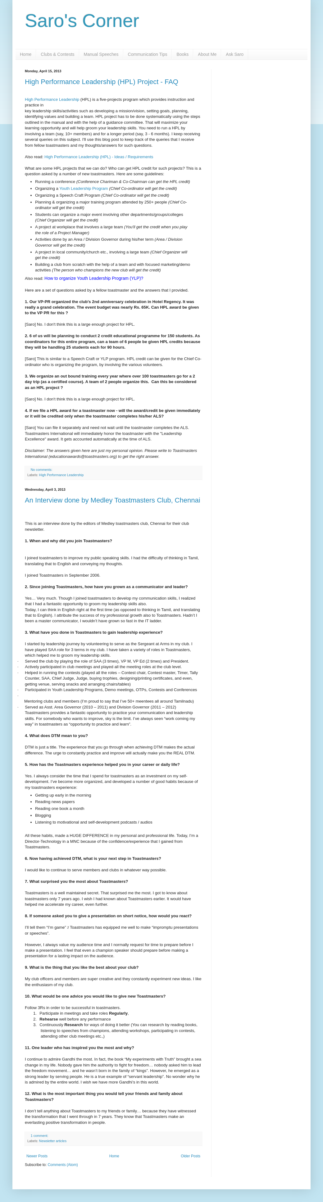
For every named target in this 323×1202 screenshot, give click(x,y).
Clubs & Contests (57, 54)
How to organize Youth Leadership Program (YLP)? (93, 278)
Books (182, 54)
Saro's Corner (82, 20)
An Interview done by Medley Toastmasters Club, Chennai (112, 500)
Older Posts (190, 1156)
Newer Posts (37, 1156)
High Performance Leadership (52, 99)
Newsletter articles (52, 1141)
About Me (207, 54)
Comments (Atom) (63, 1165)
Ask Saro (234, 54)
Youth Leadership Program (83, 188)
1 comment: (40, 1135)
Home (25, 54)
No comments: (42, 469)
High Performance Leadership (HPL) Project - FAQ (101, 82)
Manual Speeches (101, 54)
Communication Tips (147, 54)
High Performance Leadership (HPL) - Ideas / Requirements (98, 156)
